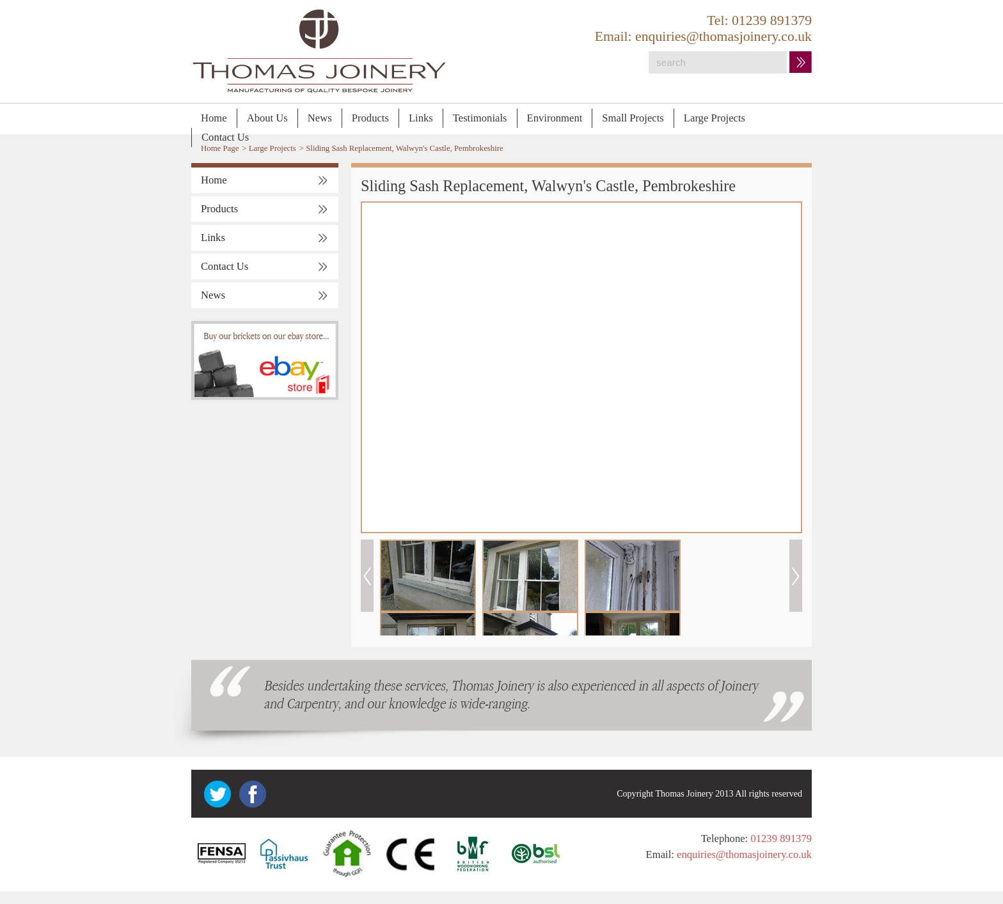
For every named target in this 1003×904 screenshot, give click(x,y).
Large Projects (714, 118)
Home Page (220, 148)
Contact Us (225, 137)
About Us (267, 118)
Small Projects (633, 118)
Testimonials (480, 118)
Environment (555, 118)
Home (214, 118)
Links (421, 118)
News (320, 118)
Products (370, 118)
